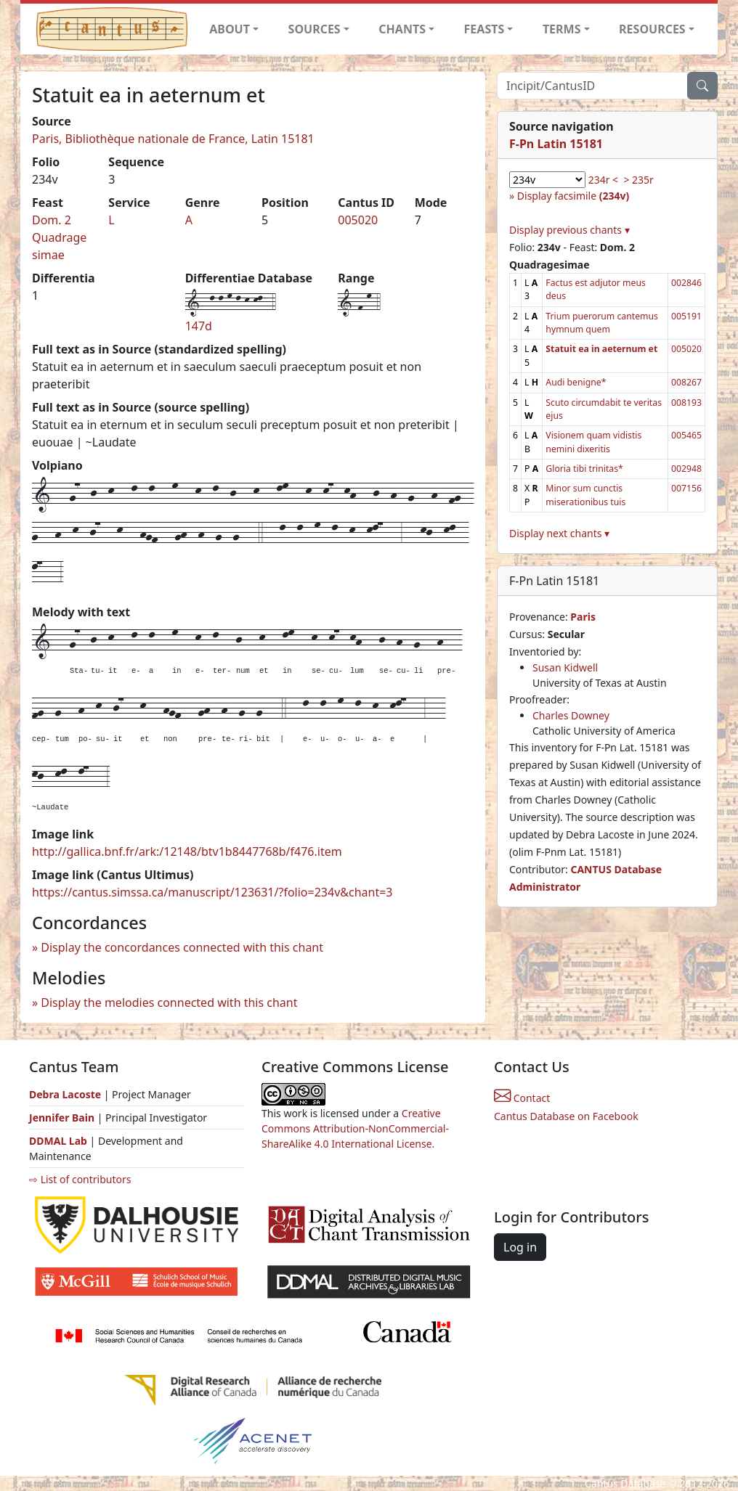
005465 (686, 435)
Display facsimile (573, 196)
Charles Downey (570, 715)
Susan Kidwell (565, 667)
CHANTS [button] (402, 29)
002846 (686, 283)
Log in (520, 1247)
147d (198, 326)
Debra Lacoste (65, 1094)
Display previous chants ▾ (569, 230)
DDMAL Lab (58, 1141)
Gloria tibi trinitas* (584, 468)
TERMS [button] (562, 29)
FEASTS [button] (484, 29)
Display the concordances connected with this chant (182, 947)
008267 (686, 382)
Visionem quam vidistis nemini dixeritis (593, 441)
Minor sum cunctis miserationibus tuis (585, 494)
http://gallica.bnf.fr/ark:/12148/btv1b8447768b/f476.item (187, 851)
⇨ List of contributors (80, 1179)
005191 (686, 316)
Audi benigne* (576, 382)
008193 (686, 402)
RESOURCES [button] (652, 29)
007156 (686, 488)
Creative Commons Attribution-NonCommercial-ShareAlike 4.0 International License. (355, 1128)
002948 (686, 468)
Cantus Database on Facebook (566, 1116)
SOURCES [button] (314, 29)
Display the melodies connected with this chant (169, 1002)
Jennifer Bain (63, 1117)
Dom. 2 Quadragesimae (59, 237)
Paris (583, 617)
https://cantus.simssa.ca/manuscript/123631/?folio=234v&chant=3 (212, 892)
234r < (603, 180)
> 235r (638, 180)
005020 (358, 220)
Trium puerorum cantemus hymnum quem (602, 322)
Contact (522, 1098)
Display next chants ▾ (559, 533)
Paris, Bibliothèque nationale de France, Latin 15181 (173, 139)
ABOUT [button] (229, 29)
